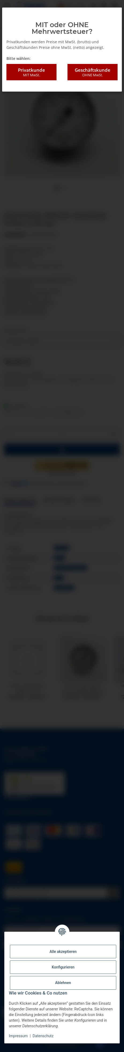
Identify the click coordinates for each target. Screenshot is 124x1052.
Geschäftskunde (92, 72)
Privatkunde (31, 72)
